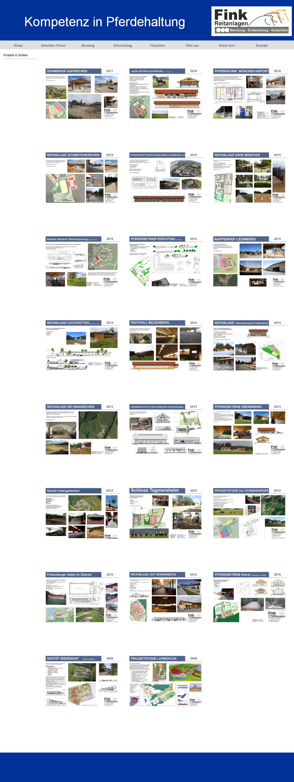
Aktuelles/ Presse (53, 45)
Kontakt (262, 45)
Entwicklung (123, 45)
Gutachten (157, 45)
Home (18, 45)
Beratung (88, 45)
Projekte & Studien (15, 55)
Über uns (192, 45)
